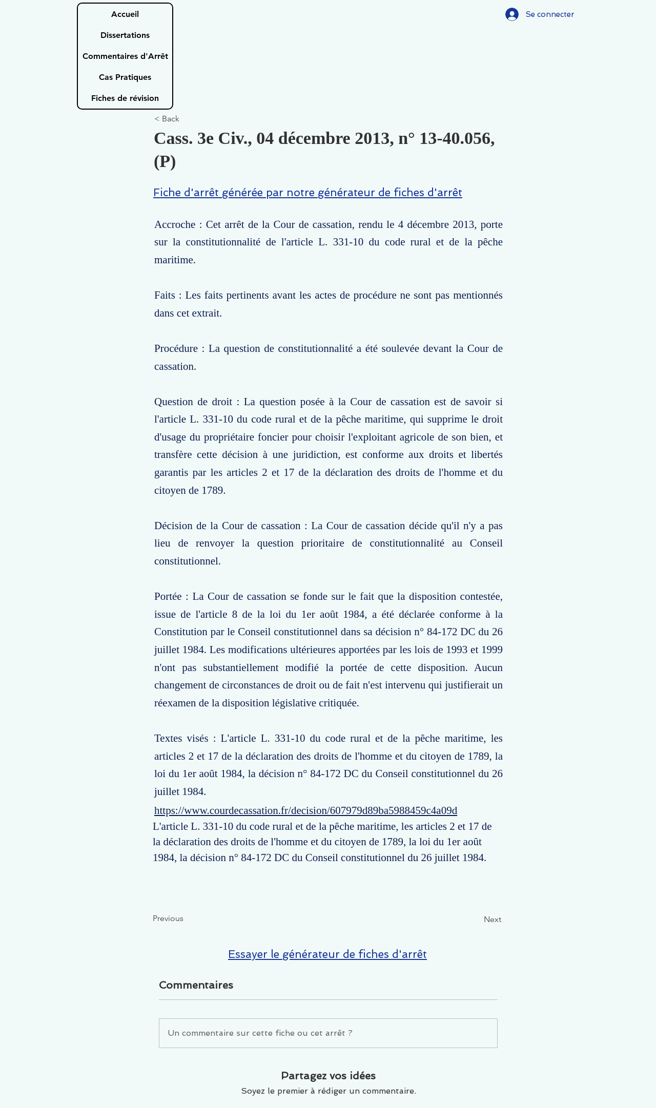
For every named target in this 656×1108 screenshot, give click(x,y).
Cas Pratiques (125, 77)
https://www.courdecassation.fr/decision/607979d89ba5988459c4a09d (305, 810)
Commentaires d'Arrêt (125, 56)
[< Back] (188, 119)
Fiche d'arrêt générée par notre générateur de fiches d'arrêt (307, 192)
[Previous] (186, 918)
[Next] (475, 919)
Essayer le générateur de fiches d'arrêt (327, 954)
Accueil (125, 14)
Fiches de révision (125, 98)
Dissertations (125, 35)
